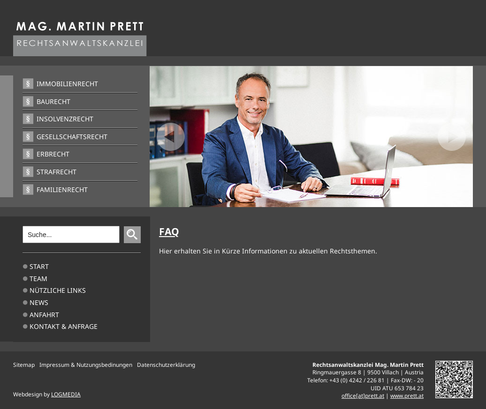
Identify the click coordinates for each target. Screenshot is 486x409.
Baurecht (53, 101)
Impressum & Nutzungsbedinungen (85, 364)
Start (39, 266)
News (39, 302)
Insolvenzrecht (65, 118)
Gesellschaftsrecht (72, 136)
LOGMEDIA (66, 394)
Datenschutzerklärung (166, 364)
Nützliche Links (58, 290)
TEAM (38, 278)
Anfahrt (44, 314)
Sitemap (24, 364)
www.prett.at (407, 395)
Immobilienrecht (67, 83)
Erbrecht (53, 153)
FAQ (169, 231)
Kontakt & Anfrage (64, 326)
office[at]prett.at (363, 395)
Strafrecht (56, 171)
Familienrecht (62, 189)
